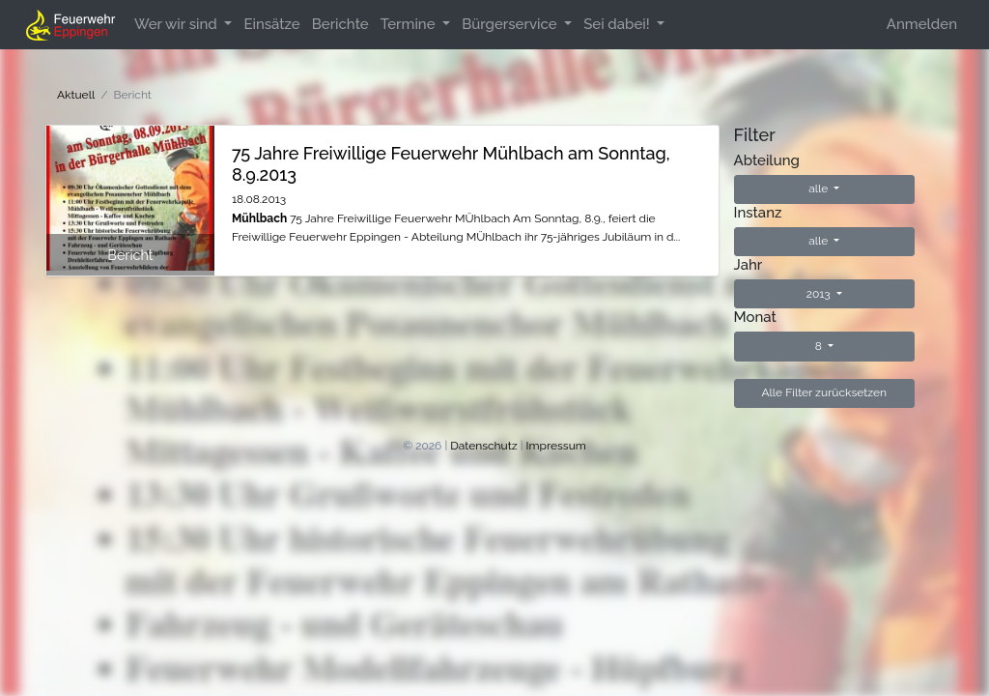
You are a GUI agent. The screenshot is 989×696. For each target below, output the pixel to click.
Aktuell (76, 95)
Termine (410, 24)
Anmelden (922, 24)
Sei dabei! (618, 24)
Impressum (556, 445)
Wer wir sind (177, 24)
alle (819, 188)
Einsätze (271, 24)
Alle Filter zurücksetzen (824, 392)
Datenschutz (483, 445)
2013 (820, 294)
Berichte (340, 24)
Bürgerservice (511, 24)
